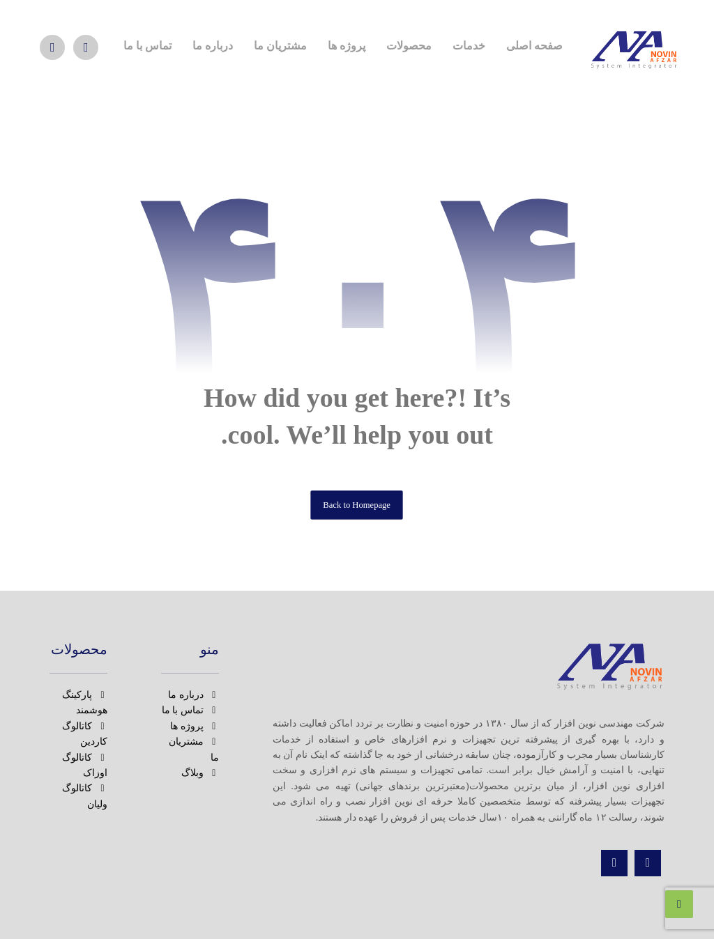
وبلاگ (200, 773)
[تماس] (614, 863)
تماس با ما (190, 710)
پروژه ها (194, 726)
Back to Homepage (357, 504)
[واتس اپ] (52, 47)
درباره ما (193, 695)
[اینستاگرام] (85, 47)
